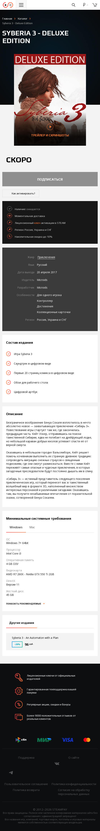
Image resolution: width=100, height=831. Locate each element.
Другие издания (21, 623)
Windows (16, 527)
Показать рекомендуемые (24, 603)
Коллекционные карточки (53, 312)
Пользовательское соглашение (26, 784)
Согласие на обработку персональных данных (74, 792)
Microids (42, 280)
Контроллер (45, 301)
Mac (32, 527)
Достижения (45, 306)
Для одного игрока (49, 295)
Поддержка (26, 757)
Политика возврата (26, 790)
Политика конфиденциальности (73, 784)
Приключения (46, 257)
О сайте (73, 757)
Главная (7, 18)
